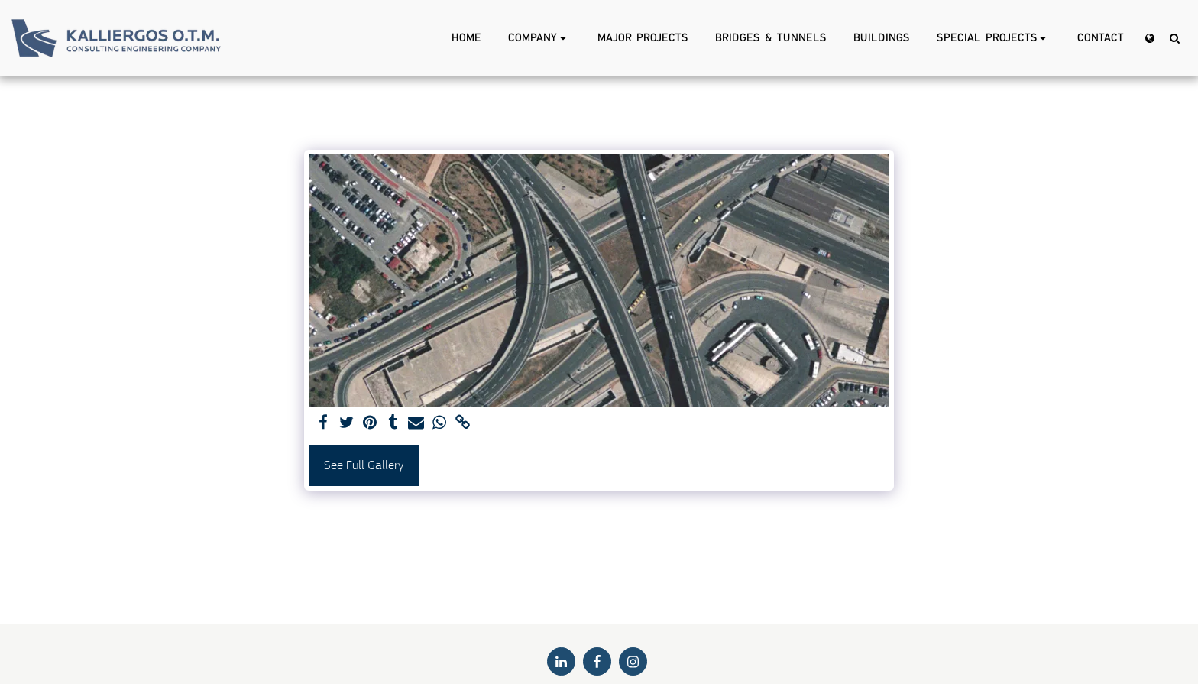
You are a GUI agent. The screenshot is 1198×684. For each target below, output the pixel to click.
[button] (539, 38)
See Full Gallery (363, 465)
